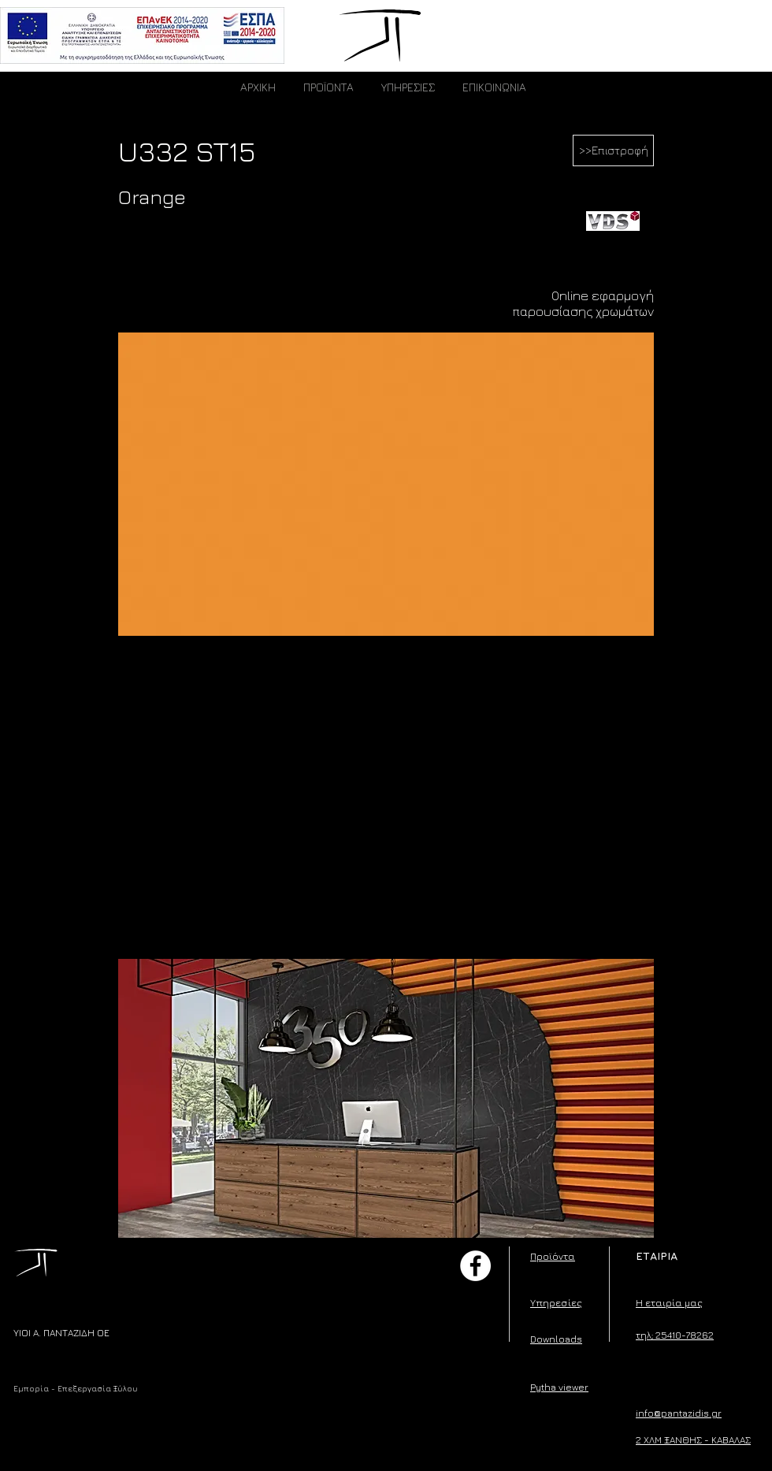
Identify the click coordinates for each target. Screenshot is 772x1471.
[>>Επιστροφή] (613, 150)
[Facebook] (475, 1265)
